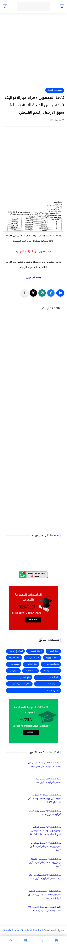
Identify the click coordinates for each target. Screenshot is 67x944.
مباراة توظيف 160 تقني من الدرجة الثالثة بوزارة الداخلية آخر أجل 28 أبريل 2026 (45, 877)
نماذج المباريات (52, 690)
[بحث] (5, 7)
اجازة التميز (54, 651)
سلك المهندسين (52, 664)
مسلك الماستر (31, 671)
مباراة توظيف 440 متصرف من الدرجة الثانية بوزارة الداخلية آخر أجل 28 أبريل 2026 (45, 846)
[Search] (41, 940)
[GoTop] (10, 940)
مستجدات (15, 664)
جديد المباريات (33, 658)
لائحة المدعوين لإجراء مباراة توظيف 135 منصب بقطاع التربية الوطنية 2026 (44, 909)
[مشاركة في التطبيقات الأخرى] (24, 293)
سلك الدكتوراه (14, 658)
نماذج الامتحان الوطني (21, 684)
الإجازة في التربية (16, 651)
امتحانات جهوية (52, 658)
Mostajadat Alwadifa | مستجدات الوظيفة (22, 930)
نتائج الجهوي (25, 677)
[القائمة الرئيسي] (62, 7)
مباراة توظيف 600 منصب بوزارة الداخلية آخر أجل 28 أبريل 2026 (47, 780)
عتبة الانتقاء (32, 664)
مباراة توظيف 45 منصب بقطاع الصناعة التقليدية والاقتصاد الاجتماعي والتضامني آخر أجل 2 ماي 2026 (44, 894)
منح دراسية (14, 671)
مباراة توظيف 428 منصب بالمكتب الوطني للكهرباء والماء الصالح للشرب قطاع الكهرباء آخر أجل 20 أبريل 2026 (45, 830)
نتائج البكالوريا (53, 677)
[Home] (56, 940)
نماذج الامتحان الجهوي (49, 684)
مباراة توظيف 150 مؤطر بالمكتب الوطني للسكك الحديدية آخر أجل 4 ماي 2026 (44, 764)
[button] (51, 293)
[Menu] (25, 940)
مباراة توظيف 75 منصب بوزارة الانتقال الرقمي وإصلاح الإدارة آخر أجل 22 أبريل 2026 (45, 862)
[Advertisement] (33, 52)
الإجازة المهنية (36, 651)
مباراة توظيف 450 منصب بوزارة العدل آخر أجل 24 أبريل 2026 (45, 812)
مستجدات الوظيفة (55, 90)
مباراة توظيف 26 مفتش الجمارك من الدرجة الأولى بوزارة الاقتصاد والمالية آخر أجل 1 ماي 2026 (44, 798)
